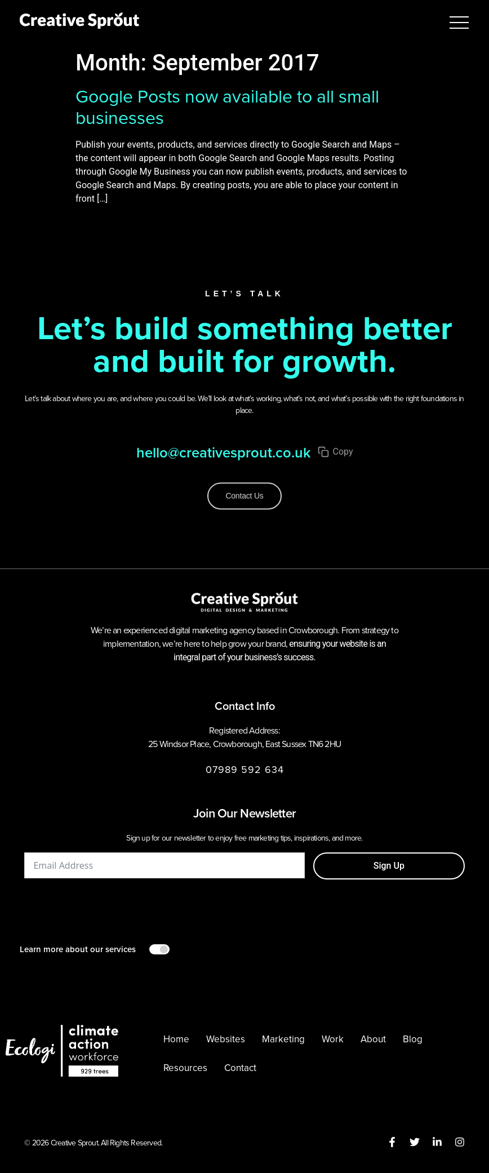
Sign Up (389, 865)
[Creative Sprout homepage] (79, 22)
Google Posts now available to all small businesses (227, 107)
